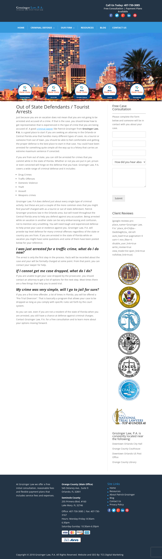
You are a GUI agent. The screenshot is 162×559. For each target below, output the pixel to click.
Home (21, 27)
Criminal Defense (41, 27)
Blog (103, 27)
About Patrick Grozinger (122, 494)
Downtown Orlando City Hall (127, 443)
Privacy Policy (117, 504)
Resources (87, 27)
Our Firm (66, 27)
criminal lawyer (45, 128)
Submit (118, 198)
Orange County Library (124, 462)
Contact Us (119, 27)
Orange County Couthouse (126, 448)
